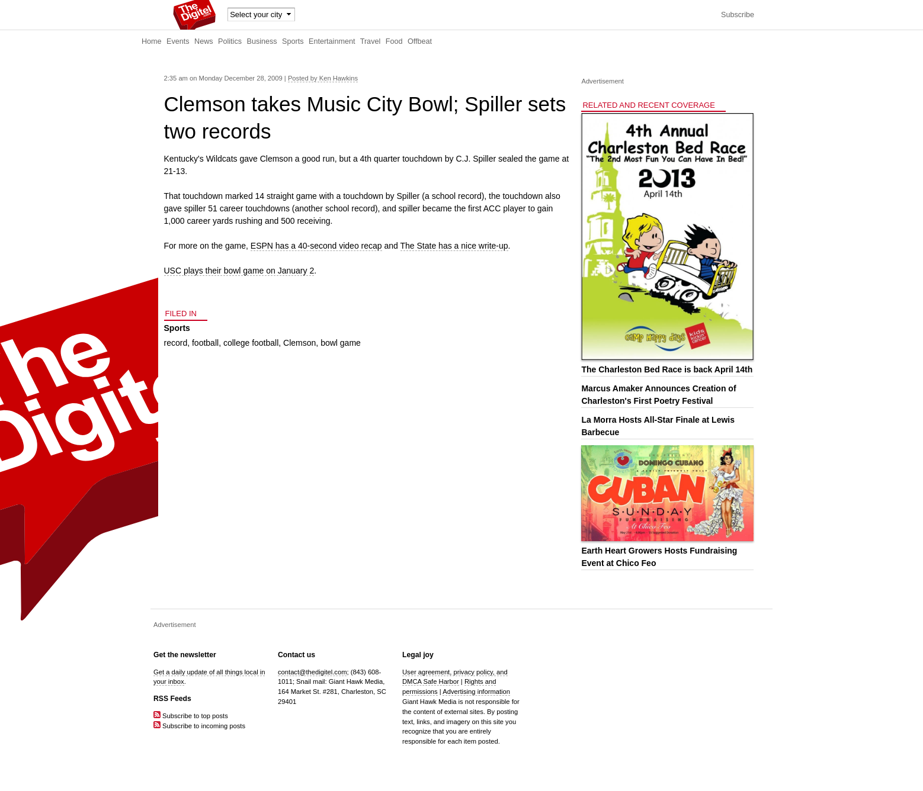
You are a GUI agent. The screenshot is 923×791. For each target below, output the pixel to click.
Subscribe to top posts (190, 715)
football (205, 343)
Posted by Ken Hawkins (323, 78)
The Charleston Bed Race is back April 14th (666, 369)
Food (394, 41)
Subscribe (737, 15)
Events (178, 41)
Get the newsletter (184, 655)
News (203, 41)
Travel (370, 41)
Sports (292, 41)
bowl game (341, 343)
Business (262, 41)
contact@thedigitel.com (312, 672)
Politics (230, 41)
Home (152, 41)
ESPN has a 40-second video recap (316, 245)
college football (250, 343)
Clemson (299, 343)
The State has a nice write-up (454, 245)
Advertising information (476, 691)
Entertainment (332, 41)
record (176, 343)
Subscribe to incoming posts (199, 725)
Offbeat (420, 41)
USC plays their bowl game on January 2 (239, 270)
